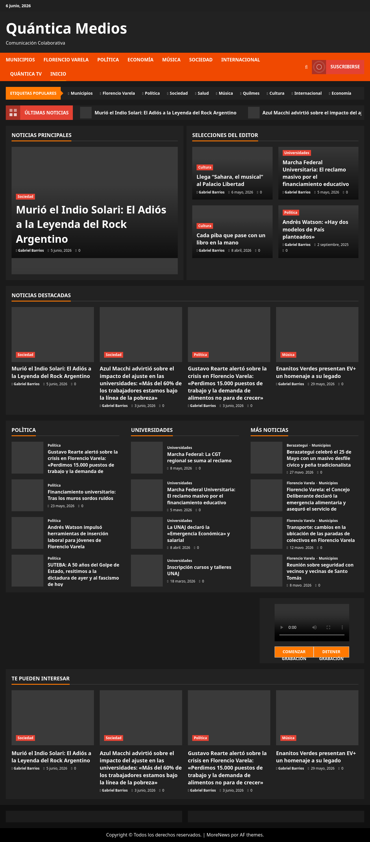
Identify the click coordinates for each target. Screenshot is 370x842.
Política (108, 59)
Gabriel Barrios (31, 250)
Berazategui (298, 445)
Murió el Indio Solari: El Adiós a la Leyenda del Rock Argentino (158, 112)
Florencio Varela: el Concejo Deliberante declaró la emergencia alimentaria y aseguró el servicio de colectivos (318, 502)
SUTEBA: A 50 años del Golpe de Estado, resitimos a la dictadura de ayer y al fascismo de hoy (83, 574)
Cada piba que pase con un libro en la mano (231, 239)
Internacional (240, 59)
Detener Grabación (331, 653)
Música (171, 59)
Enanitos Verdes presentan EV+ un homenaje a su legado (316, 372)
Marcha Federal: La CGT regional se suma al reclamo (199, 457)
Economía (140, 59)
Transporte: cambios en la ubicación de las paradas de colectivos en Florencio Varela (321, 533)
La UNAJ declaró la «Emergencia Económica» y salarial (198, 533)
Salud (203, 93)
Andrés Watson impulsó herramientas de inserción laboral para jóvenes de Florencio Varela (78, 537)
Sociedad (200, 59)
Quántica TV (26, 74)
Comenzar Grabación (294, 653)
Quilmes (251, 93)
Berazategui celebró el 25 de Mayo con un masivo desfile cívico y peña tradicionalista (319, 458)
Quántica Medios (66, 28)
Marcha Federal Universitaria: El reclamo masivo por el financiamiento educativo (316, 173)
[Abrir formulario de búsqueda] (306, 67)
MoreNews (218, 835)
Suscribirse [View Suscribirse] (336, 67)
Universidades (296, 152)
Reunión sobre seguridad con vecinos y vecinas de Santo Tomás (320, 571)
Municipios (20, 59)
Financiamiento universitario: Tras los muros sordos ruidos (82, 495)
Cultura (276, 93)
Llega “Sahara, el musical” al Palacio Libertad (230, 180)
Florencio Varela (66, 59)
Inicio (58, 74)
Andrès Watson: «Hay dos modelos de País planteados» (315, 229)
